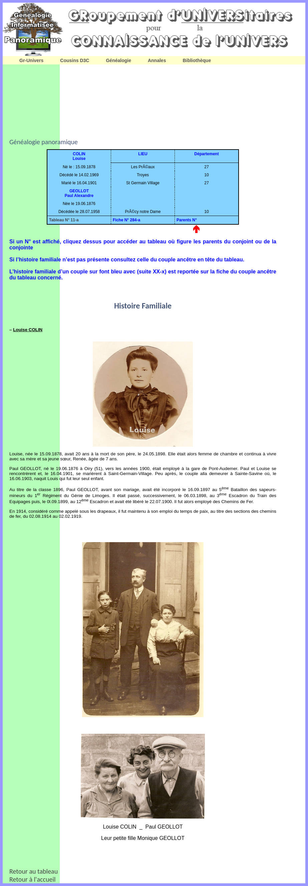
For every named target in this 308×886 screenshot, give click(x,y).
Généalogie (118, 60)
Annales (157, 60)
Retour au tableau (33, 871)
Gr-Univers (31, 60)
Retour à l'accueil (32, 879)
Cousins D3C (74, 60)
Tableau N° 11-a (64, 220)
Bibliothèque (197, 60)
